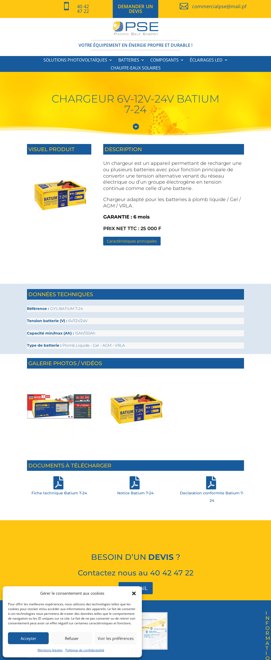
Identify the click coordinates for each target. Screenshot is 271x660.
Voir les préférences (116, 638)
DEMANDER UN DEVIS (135, 8)
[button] (134, 593)
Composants (164, 60)
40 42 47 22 (83, 8)
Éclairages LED (206, 60)
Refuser (72, 638)
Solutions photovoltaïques (75, 60)
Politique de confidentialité (84, 650)
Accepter (28, 638)
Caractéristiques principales (132, 241)
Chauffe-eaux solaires (136, 68)
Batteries (128, 60)
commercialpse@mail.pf (219, 6)
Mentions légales (50, 650)
